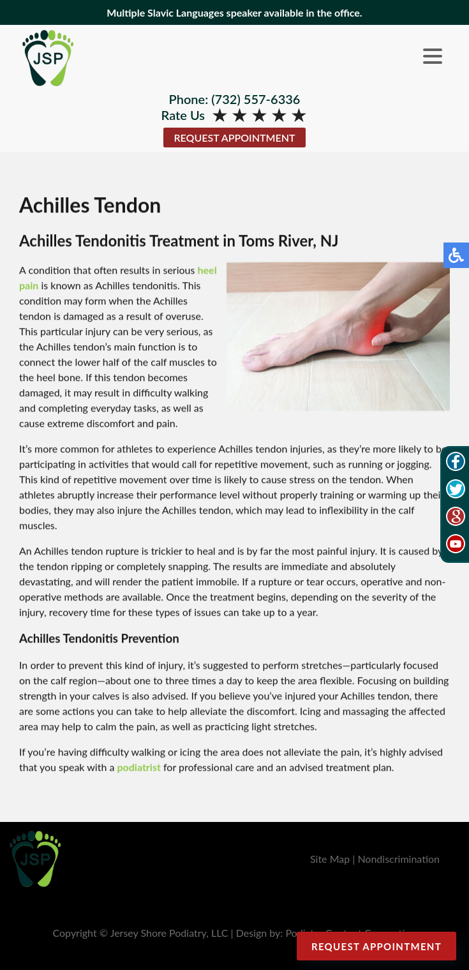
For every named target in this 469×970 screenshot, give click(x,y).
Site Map (330, 859)
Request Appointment (234, 137)
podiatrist (138, 767)
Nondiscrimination (398, 859)
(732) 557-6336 (255, 99)
